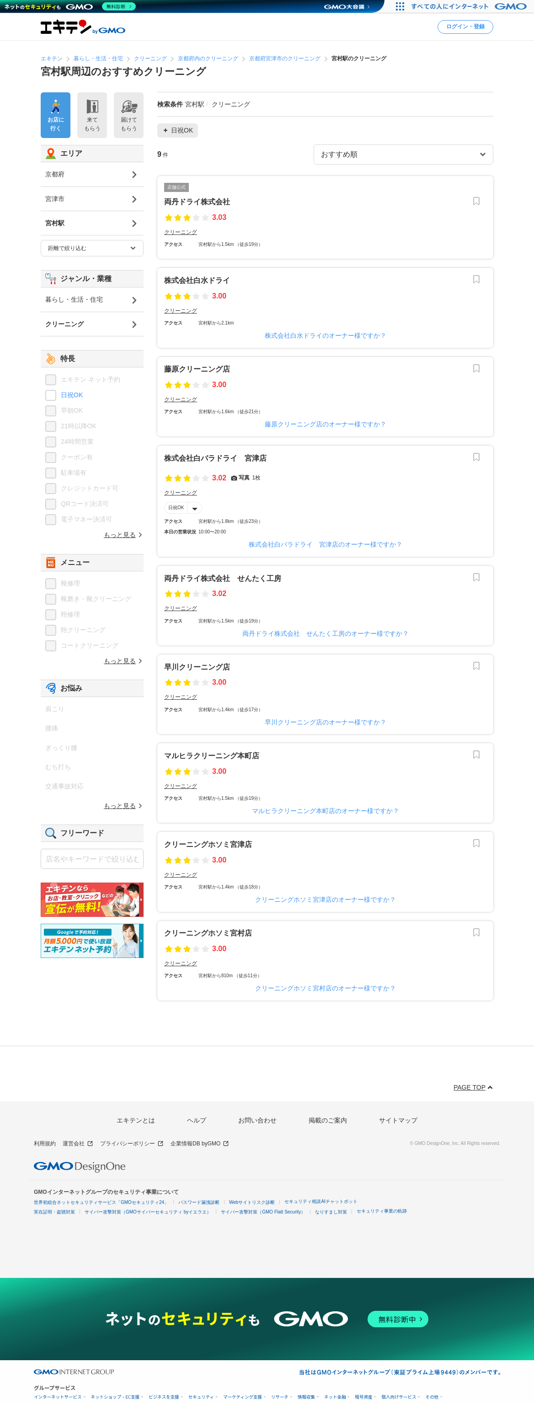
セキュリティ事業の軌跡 (382, 1210)
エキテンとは (136, 1120)
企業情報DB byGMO (200, 1143)
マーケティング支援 (242, 1397)
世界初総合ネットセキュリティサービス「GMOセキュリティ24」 (101, 1202)
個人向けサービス (398, 1397)
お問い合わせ (257, 1120)
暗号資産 (363, 1397)
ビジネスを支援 (164, 1397)
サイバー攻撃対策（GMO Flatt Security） (263, 1211)
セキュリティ (201, 1397)
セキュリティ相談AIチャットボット (320, 1201)
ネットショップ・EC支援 (115, 1397)
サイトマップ (398, 1120)
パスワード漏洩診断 (198, 1202)
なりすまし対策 (331, 1211)
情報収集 (306, 1397)
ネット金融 (335, 1397)
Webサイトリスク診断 (252, 1202)
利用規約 (45, 1143)
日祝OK (176, 507)
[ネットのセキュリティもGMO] (70, 6)
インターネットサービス (58, 1397)
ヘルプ (196, 1120)
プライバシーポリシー (132, 1143)
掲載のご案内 (328, 1120)
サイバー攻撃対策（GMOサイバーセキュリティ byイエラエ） (148, 1211)
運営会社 (78, 1143)
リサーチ (279, 1397)
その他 (431, 1397)
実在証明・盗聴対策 (54, 1211)
